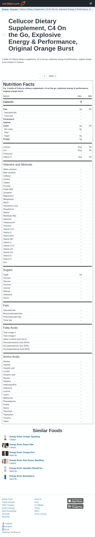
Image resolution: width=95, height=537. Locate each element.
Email (5, 529)
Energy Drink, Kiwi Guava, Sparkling (27, 460)
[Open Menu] (91, 3)
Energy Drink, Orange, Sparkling (25, 437)
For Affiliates (39, 505)
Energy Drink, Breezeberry (22, 476)
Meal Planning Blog (9, 511)
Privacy (37, 508)
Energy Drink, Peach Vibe (22, 444)
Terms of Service (41, 514)
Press (37, 502)
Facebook (7, 523)
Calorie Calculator (8, 502)
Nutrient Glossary (8, 508)
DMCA (37, 511)
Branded (14, 9)
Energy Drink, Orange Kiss (22, 452)
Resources (6, 517)
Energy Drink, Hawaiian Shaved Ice (26, 468)
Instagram (7, 526)
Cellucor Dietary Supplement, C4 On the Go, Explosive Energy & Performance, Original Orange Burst (43, 35)
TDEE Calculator (8, 505)
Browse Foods (7, 499)
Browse (5, 9)
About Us (38, 499)
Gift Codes (6, 514)
